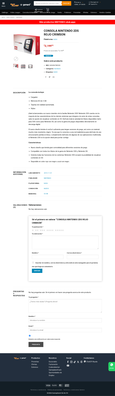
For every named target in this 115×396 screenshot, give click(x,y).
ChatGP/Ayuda (90, 362)
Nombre (35, 253)
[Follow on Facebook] (68, 362)
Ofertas (34, 364)
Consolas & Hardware (30, 12)
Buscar (66, 3)
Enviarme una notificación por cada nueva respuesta (44, 339)
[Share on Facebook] (46, 77)
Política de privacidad (55, 390)
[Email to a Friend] (53, 77)
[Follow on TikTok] (75, 362)
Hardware (57, 68)
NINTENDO (47, 178)
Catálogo (5, 12)
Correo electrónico (74, 253)
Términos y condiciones (38, 390)
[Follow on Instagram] (71, 362)
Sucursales (7, 18)
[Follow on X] (78, 362)
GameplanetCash (19, 18)
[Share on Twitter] (49, 77)
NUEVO (46, 188)
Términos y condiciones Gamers (74, 390)
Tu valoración (37, 234)
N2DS (55, 39)
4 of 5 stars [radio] (50, 230)
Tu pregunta (33, 297)
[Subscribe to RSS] (81, 362)
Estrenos (34, 367)
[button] (16, 59)
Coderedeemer (54, 367)
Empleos (31, 18)
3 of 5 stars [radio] (42, 230)
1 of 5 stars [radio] (32, 230)
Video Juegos (15, 12)
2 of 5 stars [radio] (36, 230)
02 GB (46, 194)
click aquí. (71, 22)
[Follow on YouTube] (68, 365)
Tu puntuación (37, 227)
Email (31, 326)
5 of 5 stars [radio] (59, 230)
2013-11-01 (48, 173)
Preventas (35, 362)
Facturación (53, 364)
